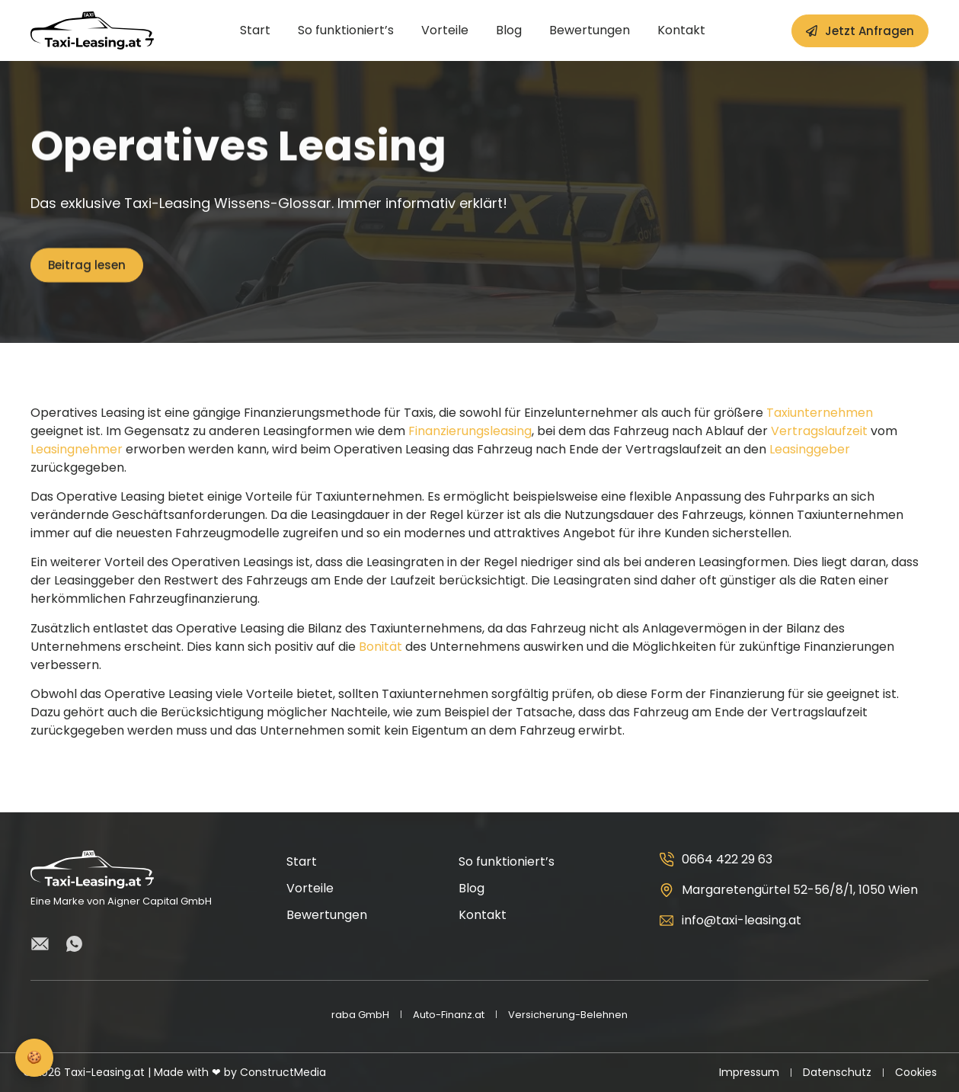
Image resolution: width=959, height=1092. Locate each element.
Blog (509, 30)
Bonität (380, 646)
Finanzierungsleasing (470, 431)
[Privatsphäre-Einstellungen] (34, 1058)
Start (255, 30)
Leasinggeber (809, 449)
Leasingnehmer (76, 449)
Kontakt (681, 30)
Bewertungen (589, 30)
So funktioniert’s (346, 30)
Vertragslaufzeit (819, 431)
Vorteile (444, 30)
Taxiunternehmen (819, 412)
